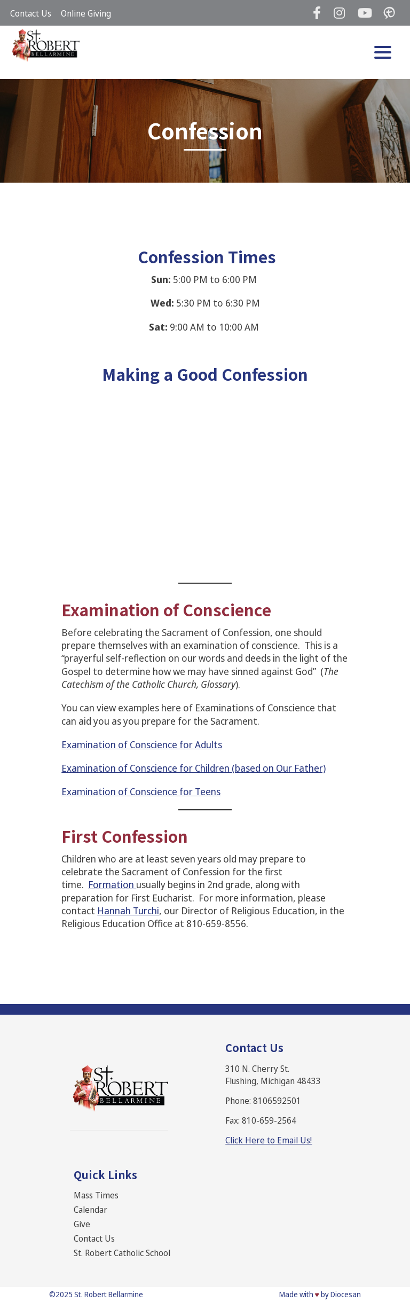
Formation (112, 884)
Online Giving (86, 13)
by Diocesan (341, 1294)
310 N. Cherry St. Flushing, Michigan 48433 (273, 1075)
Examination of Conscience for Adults (141, 744)
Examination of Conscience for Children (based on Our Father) (193, 768)
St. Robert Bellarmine (108, 1294)
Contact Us (30, 13)
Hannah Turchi (128, 910)
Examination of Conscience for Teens (140, 791)
